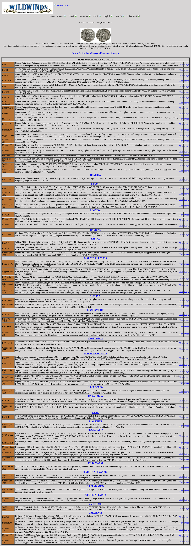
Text (181, 64)
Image (186, 64)
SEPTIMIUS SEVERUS (95, 353)
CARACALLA (95, 396)
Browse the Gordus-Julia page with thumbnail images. (95, 53)
